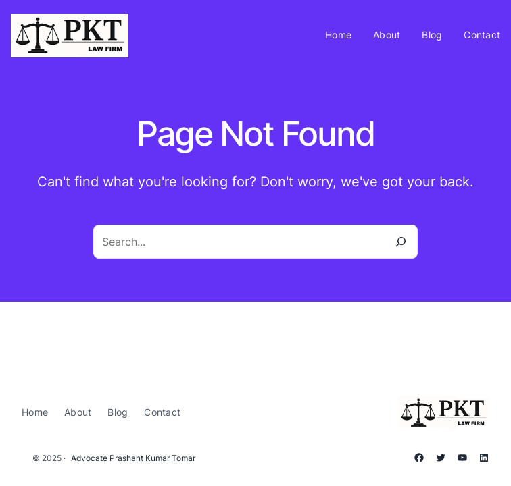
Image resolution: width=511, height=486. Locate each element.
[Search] (400, 241)
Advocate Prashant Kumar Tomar (133, 458)
